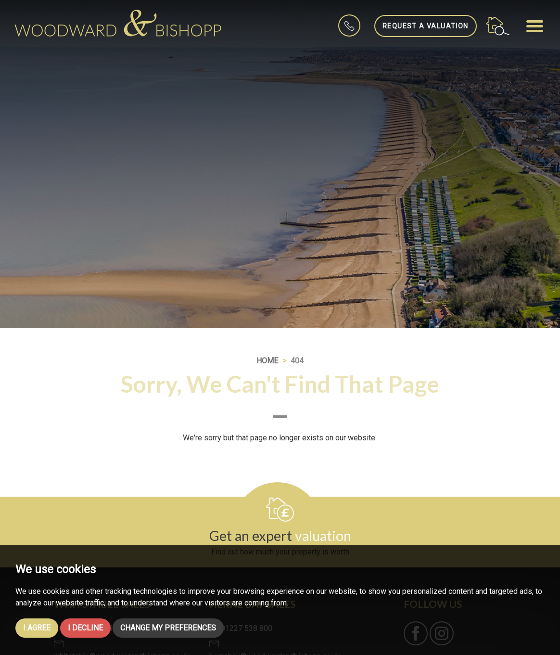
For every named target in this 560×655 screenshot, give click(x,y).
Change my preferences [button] (168, 627)
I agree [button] (37, 627)
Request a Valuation (425, 26)
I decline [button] (85, 627)
